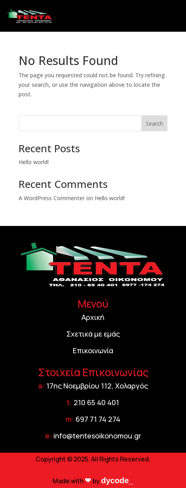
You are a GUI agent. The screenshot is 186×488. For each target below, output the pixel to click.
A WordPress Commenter (52, 198)
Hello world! (34, 162)
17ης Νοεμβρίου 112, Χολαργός (97, 385)
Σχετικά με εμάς (93, 334)
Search (154, 123)
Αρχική (93, 317)
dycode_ (117, 480)
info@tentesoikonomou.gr (97, 435)
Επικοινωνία (93, 350)
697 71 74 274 (98, 419)
